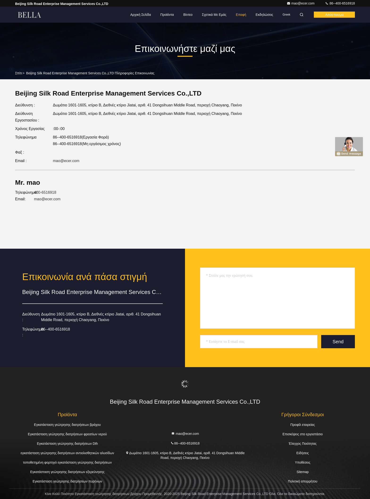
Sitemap (303, 472)
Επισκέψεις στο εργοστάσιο (302, 434)
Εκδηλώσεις (264, 15)
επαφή (241, 15)
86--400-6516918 (340, 3)
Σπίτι (18, 73)
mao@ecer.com (301, 3)
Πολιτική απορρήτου (302, 481)
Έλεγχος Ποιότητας (303, 443)
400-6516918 (45, 192)
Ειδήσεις (302, 453)
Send (338, 341)
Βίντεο (188, 15)
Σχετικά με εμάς (214, 15)
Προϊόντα (167, 15)
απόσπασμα (334, 15)
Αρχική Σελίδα (140, 15)
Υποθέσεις (302, 462)
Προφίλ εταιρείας (302, 425)
